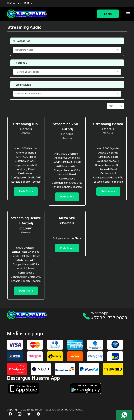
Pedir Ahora (26, 191)
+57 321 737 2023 (109, 318)
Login (108, 13)
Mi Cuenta (13, 3)
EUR (27, 3)
